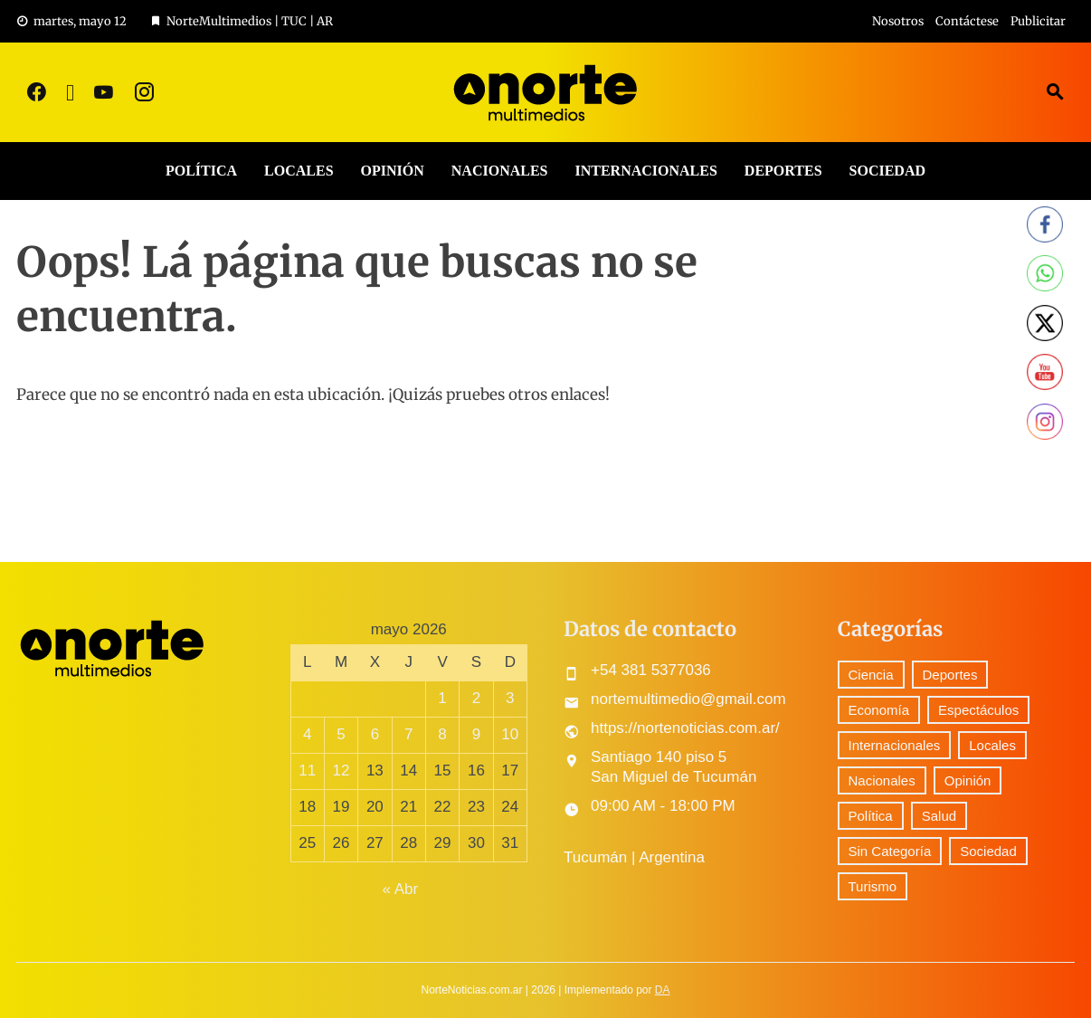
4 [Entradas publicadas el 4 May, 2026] (307, 734)
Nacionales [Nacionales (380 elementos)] (882, 780)
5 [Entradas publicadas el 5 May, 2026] (341, 734)
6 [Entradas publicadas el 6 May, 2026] (375, 734)
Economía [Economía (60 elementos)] (879, 710)
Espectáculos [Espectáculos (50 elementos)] (978, 710)
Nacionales (499, 170)
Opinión (392, 170)
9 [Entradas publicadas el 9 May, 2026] (476, 734)
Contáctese (967, 21)
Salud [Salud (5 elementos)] (939, 815)
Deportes (783, 170)
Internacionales (645, 170)
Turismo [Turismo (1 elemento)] (873, 886)
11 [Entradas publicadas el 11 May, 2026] (307, 770)
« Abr (400, 889)
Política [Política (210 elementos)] (871, 815)
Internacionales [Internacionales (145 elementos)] (895, 745)
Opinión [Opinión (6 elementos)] (967, 780)
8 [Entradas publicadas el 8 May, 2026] (442, 734)
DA (662, 990)
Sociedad (887, 170)
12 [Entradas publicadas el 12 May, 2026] (341, 770)
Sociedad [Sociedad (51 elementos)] (988, 851)
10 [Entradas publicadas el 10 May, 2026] (509, 734)
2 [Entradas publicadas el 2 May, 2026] (476, 698)
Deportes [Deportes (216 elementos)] (950, 674)
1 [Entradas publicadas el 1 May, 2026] (442, 698)
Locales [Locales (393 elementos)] (992, 745)
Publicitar (1038, 21)
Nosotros (898, 21)
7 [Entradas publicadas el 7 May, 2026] (408, 734)
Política (201, 170)
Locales (298, 170)
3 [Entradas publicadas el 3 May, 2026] (510, 698)
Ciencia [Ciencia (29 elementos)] (871, 674)
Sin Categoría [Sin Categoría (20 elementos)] (890, 851)
